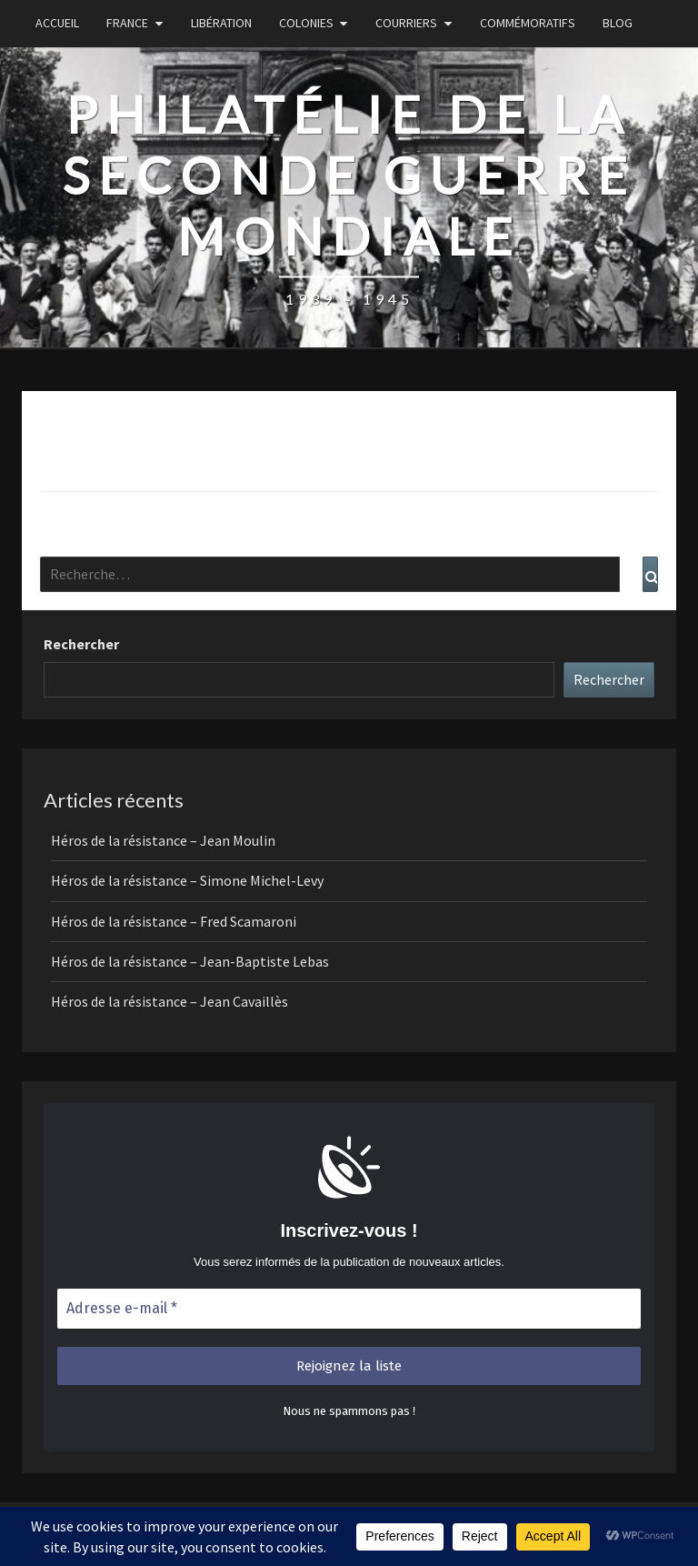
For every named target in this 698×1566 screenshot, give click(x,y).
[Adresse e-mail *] (349, 1309)
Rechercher (81, 644)
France (127, 23)
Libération (221, 23)
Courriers (406, 23)
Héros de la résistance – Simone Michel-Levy (187, 880)
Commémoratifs (527, 23)
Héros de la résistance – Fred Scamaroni (173, 921)
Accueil (57, 23)
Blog (618, 23)
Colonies (306, 23)
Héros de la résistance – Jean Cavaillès (169, 1001)
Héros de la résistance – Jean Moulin (163, 840)
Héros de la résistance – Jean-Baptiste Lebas (190, 961)
